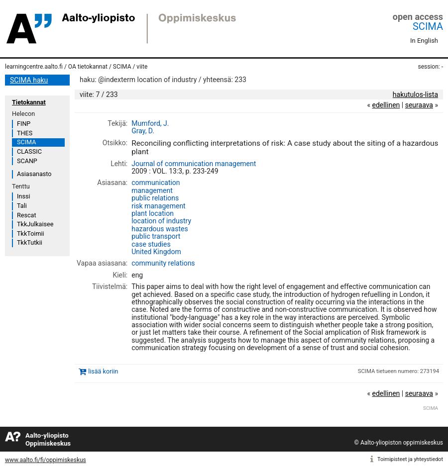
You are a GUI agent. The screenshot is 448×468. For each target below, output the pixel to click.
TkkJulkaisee (35, 224)
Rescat (26, 215)
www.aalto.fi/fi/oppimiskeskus (45, 460)
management (152, 190)
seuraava (419, 105)
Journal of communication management (193, 164)
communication (155, 183)
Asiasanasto (34, 174)
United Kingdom (156, 252)
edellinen (386, 105)
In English (424, 40)
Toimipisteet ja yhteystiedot (410, 459)
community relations (163, 263)
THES (24, 133)
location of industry (161, 221)
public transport (155, 236)
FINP (23, 123)
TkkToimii (30, 233)
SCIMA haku (29, 80)
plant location (152, 213)
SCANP (27, 161)
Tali (22, 205)
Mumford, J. (150, 123)
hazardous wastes (159, 229)
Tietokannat (29, 102)
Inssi (23, 196)
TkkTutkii (29, 242)
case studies (151, 244)
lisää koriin (103, 371)
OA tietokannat (88, 66)
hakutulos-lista (415, 94)
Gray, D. (142, 131)
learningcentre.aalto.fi (34, 66)
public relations (155, 198)
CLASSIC (29, 151)
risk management (158, 206)
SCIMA (428, 26)
